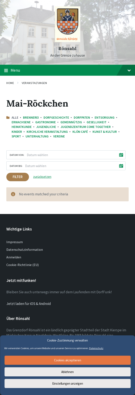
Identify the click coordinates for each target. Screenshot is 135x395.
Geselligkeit (96, 122)
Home (10, 83)
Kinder (17, 132)
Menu (67, 70)
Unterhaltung (37, 136)
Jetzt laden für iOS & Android (28, 303)
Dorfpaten (82, 117)
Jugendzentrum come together (86, 127)
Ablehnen (67, 372)
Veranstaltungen (34, 83)
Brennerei (31, 117)
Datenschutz (96, 348)
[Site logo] (67, 40)
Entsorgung (105, 117)
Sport (16, 136)
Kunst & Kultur (105, 132)
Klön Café (80, 132)
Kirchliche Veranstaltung (47, 132)
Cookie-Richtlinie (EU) (22, 265)
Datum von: (17, 154)
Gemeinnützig (71, 122)
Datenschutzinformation (24, 249)
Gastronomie (45, 122)
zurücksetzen (42, 177)
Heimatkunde (22, 127)
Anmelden (13, 257)
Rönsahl (67, 48)
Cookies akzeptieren (67, 360)
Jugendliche (46, 127)
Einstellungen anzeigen (67, 383)
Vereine (59, 136)
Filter (18, 176)
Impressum (14, 242)
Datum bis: (16, 165)
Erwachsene (21, 122)
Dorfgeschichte (56, 117)
